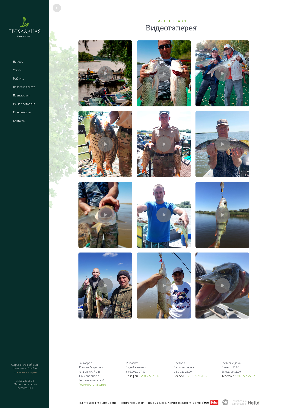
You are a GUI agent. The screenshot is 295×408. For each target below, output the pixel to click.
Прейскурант (21, 95)
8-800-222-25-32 (149, 376)
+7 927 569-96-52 (197, 376)
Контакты (19, 121)
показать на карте (25, 372)
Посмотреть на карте (92, 384)
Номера (18, 61)
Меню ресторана (24, 104)
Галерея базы (22, 112)
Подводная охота (24, 87)
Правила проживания (132, 402)
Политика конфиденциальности (97, 402)
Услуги (17, 70)
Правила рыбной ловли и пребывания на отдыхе (175, 402)
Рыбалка (18, 78)
